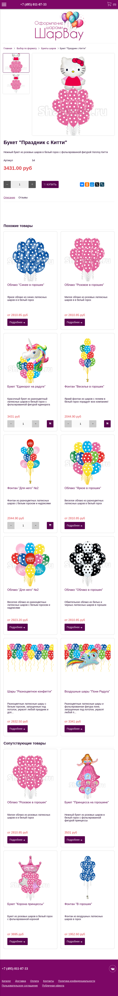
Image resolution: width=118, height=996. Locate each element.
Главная (8, 48)
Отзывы (23, 197)
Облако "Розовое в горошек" (84, 285)
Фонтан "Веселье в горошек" (84, 386)
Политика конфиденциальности (76, 981)
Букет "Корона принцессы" (25, 904)
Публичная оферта (53, 985)
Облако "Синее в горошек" (25, 285)
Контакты (48, 981)
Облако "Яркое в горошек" (83, 488)
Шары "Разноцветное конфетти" (29, 691)
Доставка (20, 981)
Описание (9, 197)
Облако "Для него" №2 (23, 589)
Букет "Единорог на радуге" (26, 386)
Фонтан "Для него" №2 (23, 488)
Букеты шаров (48, 48)
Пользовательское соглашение (20, 985)
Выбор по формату (27, 48)
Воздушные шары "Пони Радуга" (87, 691)
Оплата (34, 981)
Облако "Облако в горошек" (84, 589)
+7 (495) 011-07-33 (33, 4)
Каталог (6, 981)
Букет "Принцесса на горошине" (87, 802)
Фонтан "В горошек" (78, 904)
